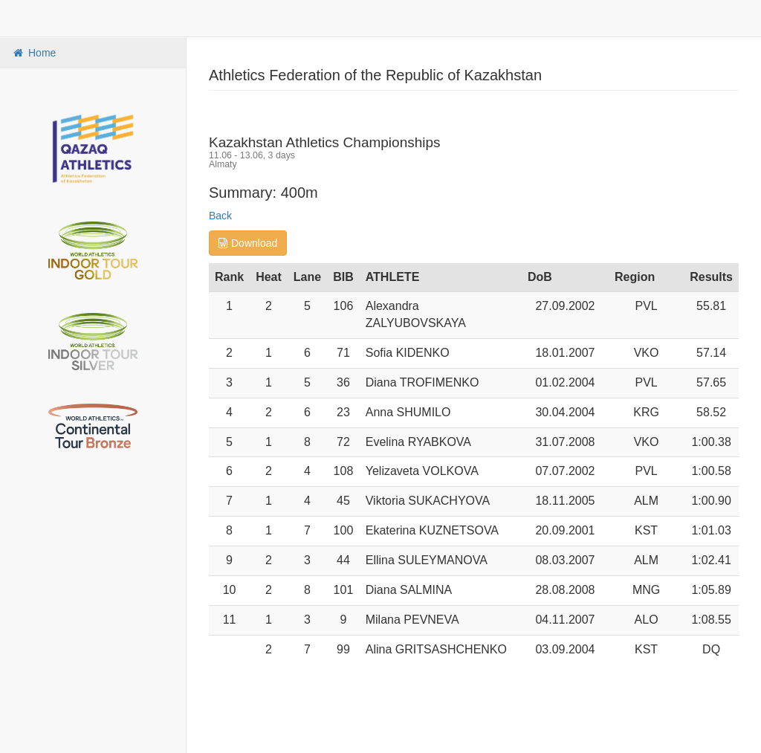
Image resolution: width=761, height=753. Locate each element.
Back (220, 216)
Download (247, 243)
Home (33, 53)
